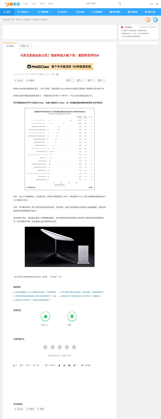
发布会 (80, 12)
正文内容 (10, 46)
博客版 (50, 4)
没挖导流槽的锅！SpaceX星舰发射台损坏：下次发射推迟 (35, 292)
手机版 (25, 4)
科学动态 (27, 20)
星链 (40, 409)
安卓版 (33, 4)
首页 (7, 12)
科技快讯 (24, 12)
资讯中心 (19, 20)
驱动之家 (150, 12)
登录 (151, 4)
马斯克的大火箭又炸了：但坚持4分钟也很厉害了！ (33, 300)
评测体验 (44, 12)
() (54, 74)
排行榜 (63, 12)
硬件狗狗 (114, 12)
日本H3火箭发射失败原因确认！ (132, 36)
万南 (40, 74)
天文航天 (35, 20)
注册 (156, 4)
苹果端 (42, 4)
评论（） (25, 46)
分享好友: (52, 365)
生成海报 (87, 365)
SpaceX (18, 80)
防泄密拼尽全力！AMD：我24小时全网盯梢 (135, 33)
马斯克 (30, 80)
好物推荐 (97, 12)
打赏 (37, 365)
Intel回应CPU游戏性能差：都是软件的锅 (134, 30)
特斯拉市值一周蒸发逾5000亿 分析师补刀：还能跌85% (80, 296)
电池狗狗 (132, 12)
